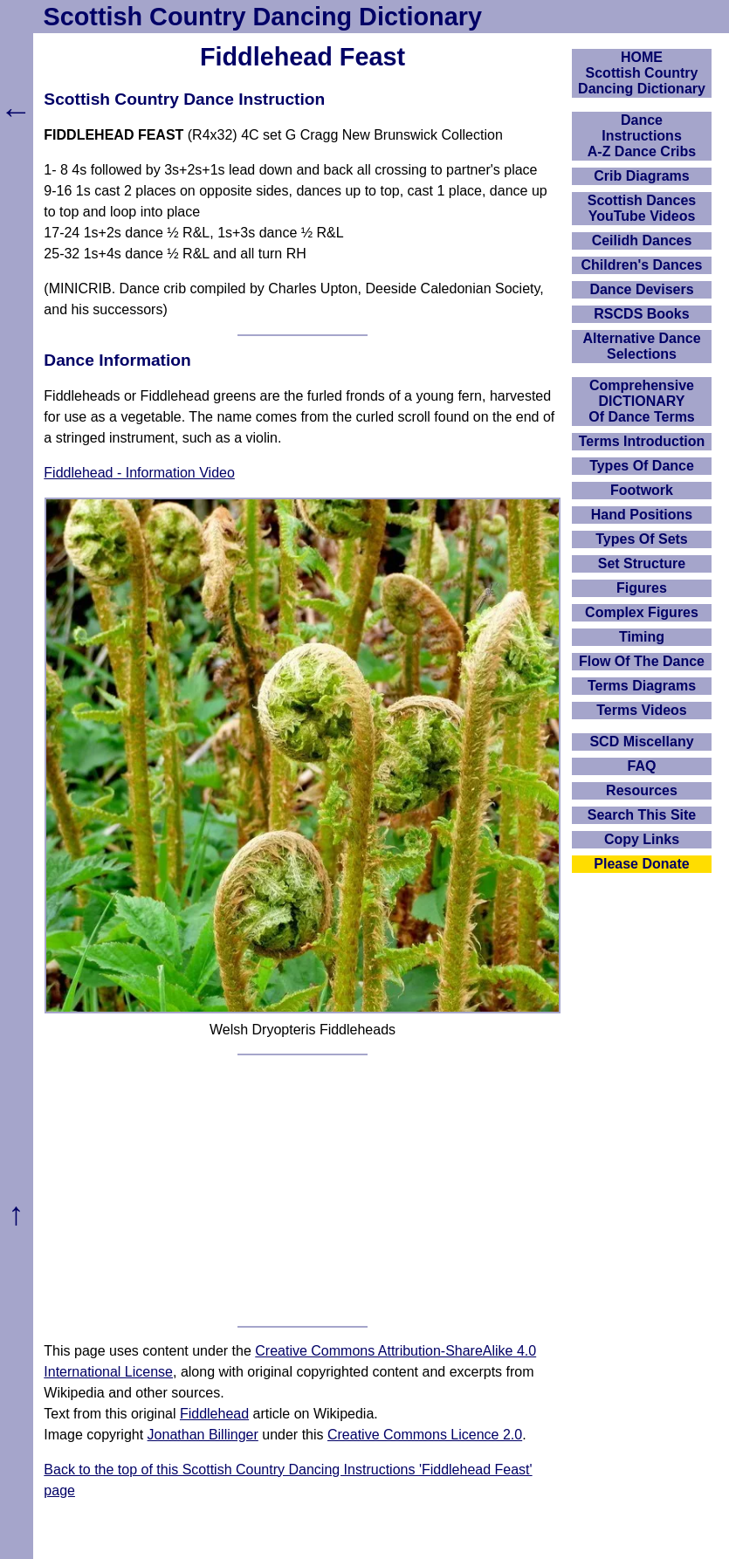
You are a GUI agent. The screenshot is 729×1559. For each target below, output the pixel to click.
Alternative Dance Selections (641, 346)
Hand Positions (641, 514)
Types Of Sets (641, 539)
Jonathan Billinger (203, 1434)
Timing (641, 636)
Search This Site (642, 814)
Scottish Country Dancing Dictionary (263, 17)
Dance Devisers (641, 289)
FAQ (642, 766)
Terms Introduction (642, 441)
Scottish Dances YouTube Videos (642, 208)
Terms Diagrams (642, 685)
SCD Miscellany (641, 741)
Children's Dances (642, 265)
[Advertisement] (303, 1190)
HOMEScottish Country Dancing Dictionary (641, 73)
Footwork (641, 490)
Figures (641, 587)
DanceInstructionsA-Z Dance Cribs (642, 136)
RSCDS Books (641, 313)
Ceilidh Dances (642, 240)
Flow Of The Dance (642, 661)
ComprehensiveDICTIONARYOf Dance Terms (641, 401)
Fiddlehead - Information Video (139, 472)
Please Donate (641, 863)
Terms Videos (641, 710)
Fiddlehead (214, 1413)
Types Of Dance (641, 465)
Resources (641, 790)
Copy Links (641, 839)
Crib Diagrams (641, 175)
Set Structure (641, 563)
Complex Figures (641, 612)
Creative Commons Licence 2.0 (424, 1434)
